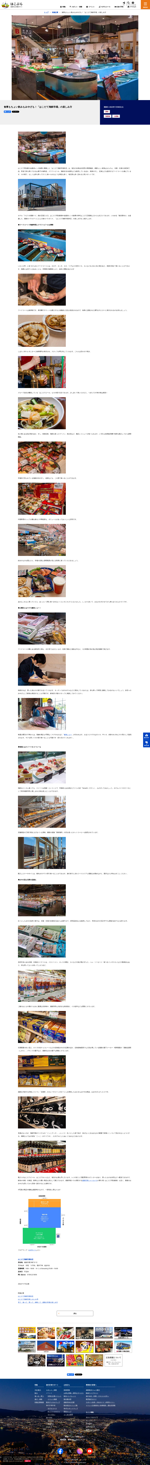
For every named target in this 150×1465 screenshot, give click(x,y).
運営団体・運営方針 (67, 1440)
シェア (7, 112)
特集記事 (55, 12)
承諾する (27, 1461)
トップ (46, 12)
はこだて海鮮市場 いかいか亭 (28, 1299)
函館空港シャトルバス (90, 1180)
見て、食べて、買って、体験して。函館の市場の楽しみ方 (38, 1302)
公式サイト (32, 1250)
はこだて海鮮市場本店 (25, 1259)
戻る (67, 1313)
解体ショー (68, 735)
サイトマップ (80, 1440)
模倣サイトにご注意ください (75, 1437)
